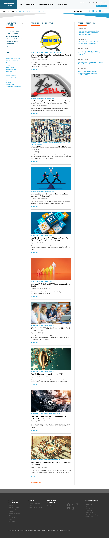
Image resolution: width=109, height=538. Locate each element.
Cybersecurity (31, 4)
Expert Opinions (12, 41)
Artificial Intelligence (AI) (12, 58)
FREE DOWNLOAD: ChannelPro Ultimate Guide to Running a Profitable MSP (88, 73)
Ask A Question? (13, 521)
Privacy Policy (89, 510)
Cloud (7, 63)
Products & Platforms (15, 39)
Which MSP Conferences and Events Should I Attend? (51, 147)
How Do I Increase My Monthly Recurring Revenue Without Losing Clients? (89, 52)
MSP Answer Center (11, 71)
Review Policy (89, 506)
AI (16, 11)
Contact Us (88, 504)
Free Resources (98, 3)
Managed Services (10, 69)
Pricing (38, 11)
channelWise (44, 60)
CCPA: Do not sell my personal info (91, 515)
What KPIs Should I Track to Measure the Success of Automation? (90, 43)
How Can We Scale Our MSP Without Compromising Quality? (50, 285)
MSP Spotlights (12, 36)
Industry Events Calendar (35, 507)
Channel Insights (62, 4)
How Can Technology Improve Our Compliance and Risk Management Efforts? (50, 417)
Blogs (7, 46)
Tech (22, 4)
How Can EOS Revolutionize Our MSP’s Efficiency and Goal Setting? (51, 463)
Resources (9, 44)
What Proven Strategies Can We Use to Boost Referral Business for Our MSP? (51, 56)
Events (82, 3)
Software (8, 82)
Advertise (89, 3)
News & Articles (12, 31)
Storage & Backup (10, 84)
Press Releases (11, 33)
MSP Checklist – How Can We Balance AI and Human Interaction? (90, 63)
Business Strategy (46, 4)
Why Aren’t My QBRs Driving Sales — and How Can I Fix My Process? (50, 329)
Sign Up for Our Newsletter (13, 518)
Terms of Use (89, 508)
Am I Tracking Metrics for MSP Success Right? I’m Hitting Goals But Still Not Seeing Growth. (49, 239)
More (43, 11)
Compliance (22, 11)
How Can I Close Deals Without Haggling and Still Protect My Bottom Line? (49, 195)
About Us (11, 505)
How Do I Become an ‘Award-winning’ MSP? (47, 374)
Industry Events (9, 67)
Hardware (8, 65)
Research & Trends (10, 78)
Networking (8, 73)
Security (7, 80)
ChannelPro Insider (101, 6)
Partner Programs (10, 76)
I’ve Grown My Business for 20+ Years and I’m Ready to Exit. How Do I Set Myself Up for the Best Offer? (50, 102)
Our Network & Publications (13, 510)
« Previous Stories (36, 482)
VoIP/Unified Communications (13, 86)
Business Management (11, 61)
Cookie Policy (89, 513)
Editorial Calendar (14, 508)
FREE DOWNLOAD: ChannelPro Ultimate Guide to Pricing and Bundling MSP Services (88, 32)
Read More (34, 69)
